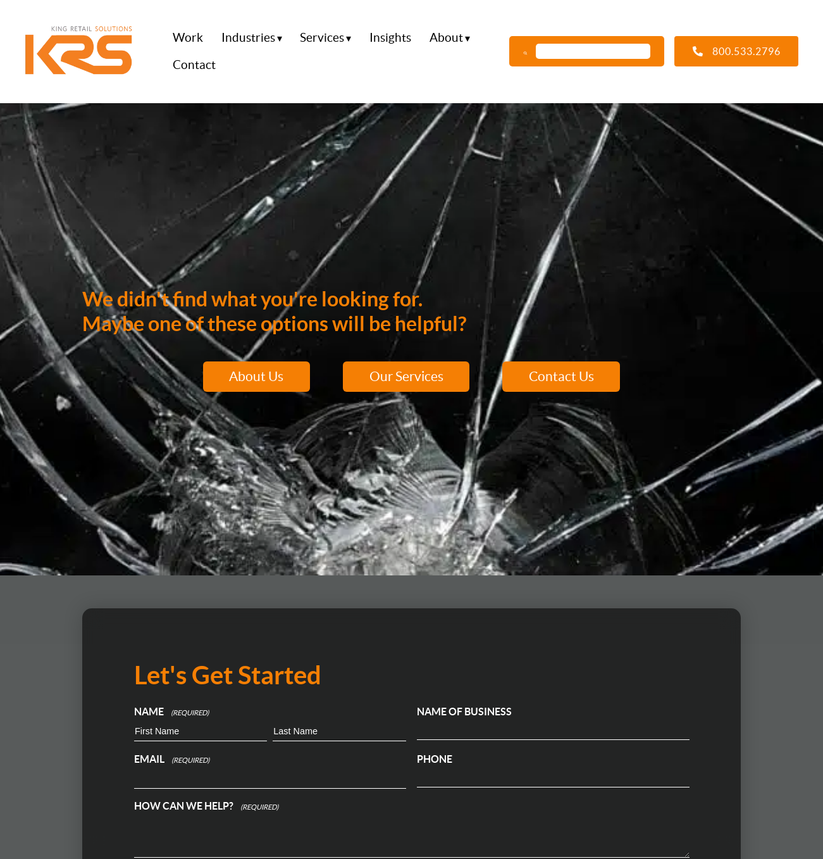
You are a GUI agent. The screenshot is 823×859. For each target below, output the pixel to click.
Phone (434, 759)
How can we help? (206, 807)
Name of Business (464, 711)
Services (322, 37)
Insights (390, 37)
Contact (194, 64)
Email (171, 760)
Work (188, 37)
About (446, 37)
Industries (248, 37)
